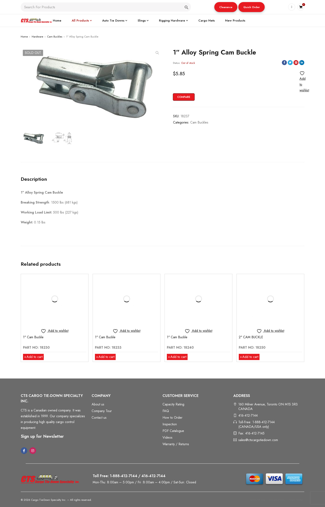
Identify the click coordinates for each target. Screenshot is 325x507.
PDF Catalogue (173, 430)
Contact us (99, 417)
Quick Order (251, 7)
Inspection (169, 424)
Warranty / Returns (175, 444)
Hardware (37, 37)
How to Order (172, 417)
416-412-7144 (248, 415)
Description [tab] (34, 179)
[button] (225, 7)
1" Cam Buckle (33, 337)
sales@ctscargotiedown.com (258, 440)
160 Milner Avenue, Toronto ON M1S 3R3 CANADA (268, 406)
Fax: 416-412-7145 (251, 433)
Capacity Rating (173, 404)
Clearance (225, 7)
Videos (167, 437)
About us (98, 404)
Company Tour (102, 411)
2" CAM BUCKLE (251, 337)
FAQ (165, 411)
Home (24, 37)
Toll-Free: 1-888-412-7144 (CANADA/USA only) (256, 424)
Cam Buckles (54, 37)
